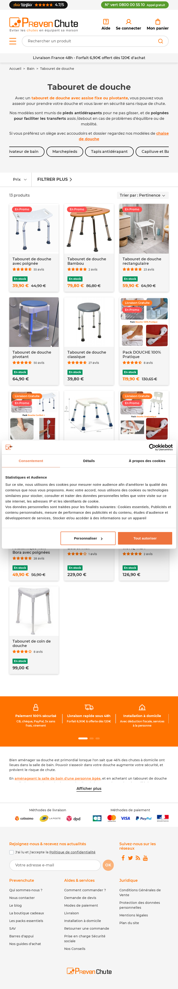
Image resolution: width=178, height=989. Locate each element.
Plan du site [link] (129, 923)
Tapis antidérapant (109, 151)
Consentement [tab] (31, 461)
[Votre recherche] (95, 41)
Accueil (15, 69)
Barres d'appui (21, 936)
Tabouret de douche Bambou (86, 261)
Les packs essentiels (26, 921)
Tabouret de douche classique (86, 354)
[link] (128, 24)
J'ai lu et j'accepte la (55, 852)
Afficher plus (89, 788)
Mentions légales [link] (133, 915)
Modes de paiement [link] (81, 905)
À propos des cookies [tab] (147, 461)
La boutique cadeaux (26, 913)
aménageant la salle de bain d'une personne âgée (58, 778)
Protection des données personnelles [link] (139, 905)
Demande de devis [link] (80, 898)
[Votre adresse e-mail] (55, 865)
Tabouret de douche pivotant (32, 354)
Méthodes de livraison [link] (47, 810)
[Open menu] (12, 41)
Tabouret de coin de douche (32, 643)
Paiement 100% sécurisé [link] (35, 716)
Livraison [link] (71, 913)
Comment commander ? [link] (85, 890)
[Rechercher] (161, 41)
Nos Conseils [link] (74, 949)
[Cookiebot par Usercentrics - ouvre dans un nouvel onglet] (152, 447)
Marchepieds (64, 151)
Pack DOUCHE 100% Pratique (142, 354)
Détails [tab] (89, 461)
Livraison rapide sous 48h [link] (89, 716)
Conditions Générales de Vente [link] (140, 892)
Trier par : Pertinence (140, 195)
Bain (31, 69)
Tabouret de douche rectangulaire (142, 261)
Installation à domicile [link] (142, 716)
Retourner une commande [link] (86, 928)
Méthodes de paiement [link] (130, 810)
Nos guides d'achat (25, 944)
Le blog (15, 905)
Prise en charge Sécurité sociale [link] (84, 938)
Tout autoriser (145, 538)
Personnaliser (88, 538)
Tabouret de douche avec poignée (32, 261)
